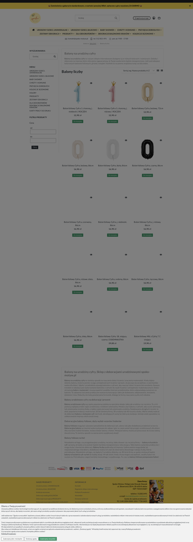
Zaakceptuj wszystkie (47, 539)
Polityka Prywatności (8, 534)
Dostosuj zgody (31, 539)
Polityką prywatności (133, 529)
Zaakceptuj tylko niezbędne (12, 539)
